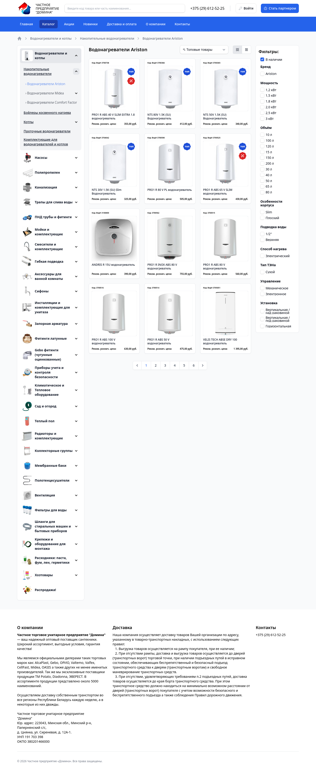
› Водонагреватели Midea (44, 93)
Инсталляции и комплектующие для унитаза (46, 307)
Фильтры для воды (44, 510)
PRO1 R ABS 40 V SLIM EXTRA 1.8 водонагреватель (113, 116)
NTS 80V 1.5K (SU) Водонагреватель (159, 116)
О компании (156, 24)
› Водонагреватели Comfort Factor (51, 102)
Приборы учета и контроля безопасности (42, 372)
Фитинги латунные (44, 338)
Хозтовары (37, 575)
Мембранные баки (44, 465)
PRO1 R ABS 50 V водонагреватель (159, 341)
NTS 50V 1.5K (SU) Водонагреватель (215, 116)
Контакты (182, 24)
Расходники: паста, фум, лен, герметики (46, 560)
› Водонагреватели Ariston (45, 84)
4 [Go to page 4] (175, 365)
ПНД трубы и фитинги (47, 217)
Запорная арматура (45, 323)
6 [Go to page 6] (194, 365)
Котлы (29, 122)
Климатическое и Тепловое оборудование (43, 390)
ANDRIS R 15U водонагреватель (113, 265)
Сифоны (35, 291)
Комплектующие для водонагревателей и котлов (46, 141)
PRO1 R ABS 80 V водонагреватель (215, 266)
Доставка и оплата (121, 24)
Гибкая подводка (42, 261)
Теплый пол (38, 421)
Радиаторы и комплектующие (42, 435)
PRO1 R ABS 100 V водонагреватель (103, 341)
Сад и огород (39, 406)
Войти (246, 8)
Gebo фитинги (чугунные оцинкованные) (41, 355)
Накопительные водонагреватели (107, 38)
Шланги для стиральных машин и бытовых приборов (46, 526)
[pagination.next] (202, 365)
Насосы (34, 157)
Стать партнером (280, 8)
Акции (69, 24)
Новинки (90, 24)
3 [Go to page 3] (165, 365)
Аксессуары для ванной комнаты (42, 276)
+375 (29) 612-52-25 (207, 8)
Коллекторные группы (47, 450)
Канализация (39, 187)
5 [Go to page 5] (184, 365)
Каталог (48, 24)
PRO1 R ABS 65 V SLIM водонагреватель (217, 191)
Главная (26, 24)
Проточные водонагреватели (47, 131)
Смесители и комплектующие (42, 246)
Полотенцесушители (46, 480)
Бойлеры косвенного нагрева (47, 112)
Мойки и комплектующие (42, 231)
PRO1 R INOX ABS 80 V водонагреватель (162, 266)
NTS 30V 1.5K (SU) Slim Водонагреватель (106, 191)
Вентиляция (38, 495)
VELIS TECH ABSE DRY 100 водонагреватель (220, 341)
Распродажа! (39, 589)
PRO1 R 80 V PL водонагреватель (169, 190)
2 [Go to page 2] (156, 365)
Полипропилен (41, 172)
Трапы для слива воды (47, 202)
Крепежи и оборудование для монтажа (44, 544)
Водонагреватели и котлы (51, 38)
